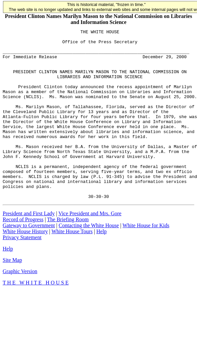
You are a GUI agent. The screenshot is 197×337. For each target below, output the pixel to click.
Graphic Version (20, 305)
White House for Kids (146, 259)
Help (101, 265)
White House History (25, 265)
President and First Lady (29, 247)
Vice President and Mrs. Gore (90, 247)
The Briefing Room (68, 253)
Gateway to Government (29, 259)
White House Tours (72, 265)
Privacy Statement (22, 271)
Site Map (12, 294)
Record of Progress (23, 253)
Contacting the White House (88, 259)
